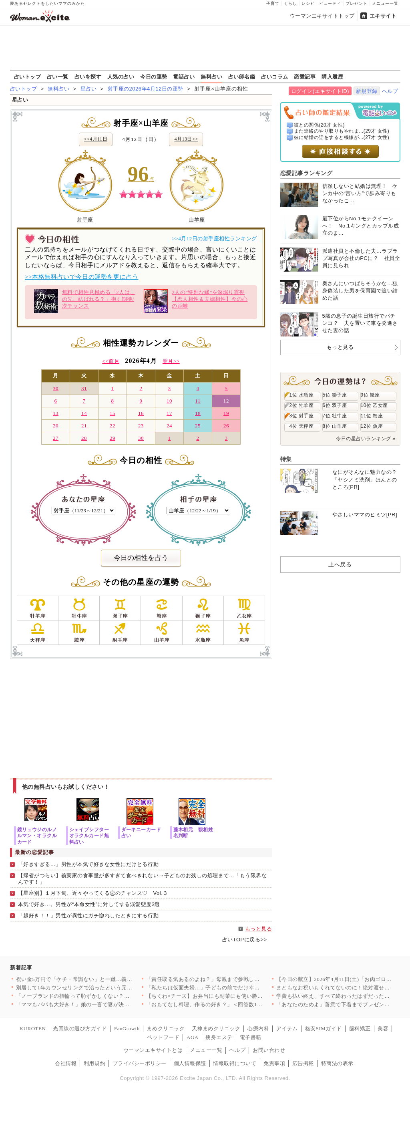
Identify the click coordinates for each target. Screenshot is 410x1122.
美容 (383, 1028)
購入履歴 (332, 76)
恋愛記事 (305, 76)
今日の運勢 (153, 76)
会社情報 (65, 1063)
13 (55, 413)
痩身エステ (219, 1037)
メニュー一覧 (385, 3)
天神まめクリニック (216, 1028)
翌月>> (171, 361)
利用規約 (94, 1063)
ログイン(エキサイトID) (320, 91)
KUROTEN (33, 1028)
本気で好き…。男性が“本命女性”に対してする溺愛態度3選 (89, 904)
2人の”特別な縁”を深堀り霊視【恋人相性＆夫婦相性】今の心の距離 (195, 301)
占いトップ (27, 76)
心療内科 (258, 1028)
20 (55, 426)
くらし (290, 3)
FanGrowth (127, 1028)
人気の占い (121, 76)
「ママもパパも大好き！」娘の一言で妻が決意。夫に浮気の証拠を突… (102, 1004)
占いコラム (274, 76)
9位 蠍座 (370, 395)
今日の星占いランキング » (365, 438)
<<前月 (110, 361)
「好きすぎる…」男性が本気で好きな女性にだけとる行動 (88, 864)
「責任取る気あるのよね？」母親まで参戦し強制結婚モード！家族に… (233, 979)
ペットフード (163, 1037)
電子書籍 (250, 1037)
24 (169, 426)
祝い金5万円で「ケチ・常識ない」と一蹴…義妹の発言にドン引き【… (101, 979)
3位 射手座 (301, 416)
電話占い (184, 76)
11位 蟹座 (372, 416)
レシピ (308, 3)
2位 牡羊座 (301, 405)
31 (84, 388)
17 (169, 413)
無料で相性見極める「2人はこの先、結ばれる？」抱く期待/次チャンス (84, 301)
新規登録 (367, 91)
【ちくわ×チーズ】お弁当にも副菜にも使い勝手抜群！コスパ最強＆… (231, 996)
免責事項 (274, 1063)
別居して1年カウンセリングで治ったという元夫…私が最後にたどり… (101, 988)
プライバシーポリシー (140, 1063)
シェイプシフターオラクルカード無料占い (89, 835)
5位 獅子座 (335, 395)
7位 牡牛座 (335, 416)
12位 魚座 (372, 426)
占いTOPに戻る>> (244, 940)
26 (226, 426)
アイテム (287, 1028)
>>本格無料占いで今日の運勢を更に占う (81, 277)
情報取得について (234, 1063)
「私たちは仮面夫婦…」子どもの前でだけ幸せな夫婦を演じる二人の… (233, 988)
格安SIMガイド (323, 1028)
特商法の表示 (337, 1063)
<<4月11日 (95, 139)
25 (198, 426)
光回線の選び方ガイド (80, 1028)
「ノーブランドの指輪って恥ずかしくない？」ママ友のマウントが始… (102, 996)
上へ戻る (340, 564)
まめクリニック (166, 1028)
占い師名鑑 (241, 76)
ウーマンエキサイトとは (153, 1050)
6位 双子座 (335, 405)
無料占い (211, 76)
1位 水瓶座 (301, 395)
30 (55, 388)
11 (198, 401)
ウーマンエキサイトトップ (322, 16)
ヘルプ (390, 91)
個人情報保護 (190, 1063)
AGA (193, 1037)
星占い (88, 89)
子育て (272, 3)
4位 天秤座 (301, 426)
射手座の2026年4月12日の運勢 (145, 89)
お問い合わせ (269, 1050)
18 (198, 413)
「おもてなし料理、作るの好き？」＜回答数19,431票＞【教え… (224, 1004)
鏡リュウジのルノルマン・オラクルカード (37, 835)
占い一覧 (57, 76)
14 (84, 413)
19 (226, 413)
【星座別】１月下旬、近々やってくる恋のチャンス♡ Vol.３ (93, 893)
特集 (286, 459)
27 (55, 438)
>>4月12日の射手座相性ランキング (214, 239)
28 (84, 438)
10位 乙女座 (374, 405)
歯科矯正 (360, 1028)
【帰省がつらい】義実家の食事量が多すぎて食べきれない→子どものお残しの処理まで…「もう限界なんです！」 (142, 878)
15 (112, 413)
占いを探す (88, 76)
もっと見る (258, 929)
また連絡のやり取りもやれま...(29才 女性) (341, 131)
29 (112, 438)
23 (141, 426)
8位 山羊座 (335, 426)
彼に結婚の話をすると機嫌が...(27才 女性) (341, 137)
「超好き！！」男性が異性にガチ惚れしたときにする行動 (88, 916)
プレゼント (357, 3)
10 (169, 401)
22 (112, 426)
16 (141, 413)
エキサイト (383, 16)
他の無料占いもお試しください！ (66, 787)
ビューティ (330, 3)
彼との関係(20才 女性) (319, 125)
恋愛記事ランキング (306, 173)
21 (84, 426)
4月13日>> (186, 139)
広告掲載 (303, 1063)
